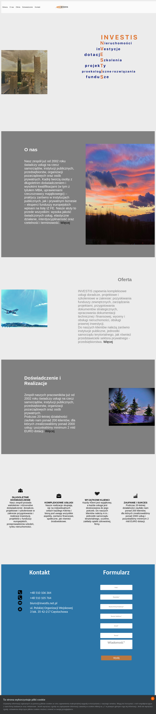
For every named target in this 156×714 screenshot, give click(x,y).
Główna (5, 7)
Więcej (65, 222)
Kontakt (37, 7)
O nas (12, 7)
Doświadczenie (27, 7)
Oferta (18, 7)
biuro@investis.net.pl (43, 603)
